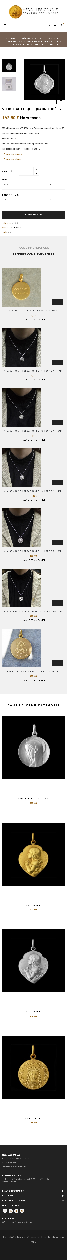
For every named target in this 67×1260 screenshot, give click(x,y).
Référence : (6, 223)
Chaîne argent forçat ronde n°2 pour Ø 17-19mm (33, 431)
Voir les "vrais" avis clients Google (17, 1222)
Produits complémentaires (33, 254)
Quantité (7, 171)
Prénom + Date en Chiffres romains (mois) (33, 311)
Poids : (5, 232)
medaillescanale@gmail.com (14, 1166)
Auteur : (5, 228)
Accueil (10, 38)
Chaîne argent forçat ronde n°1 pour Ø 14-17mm (33, 371)
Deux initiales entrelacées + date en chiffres (33, 671)
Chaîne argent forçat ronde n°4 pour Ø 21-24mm (33, 551)
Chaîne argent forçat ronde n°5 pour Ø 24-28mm (33, 611)
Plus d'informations (33, 247)
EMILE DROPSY (15, 228)
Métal (5, 180)
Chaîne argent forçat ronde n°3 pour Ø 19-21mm (33, 491)
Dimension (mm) (10, 195)
